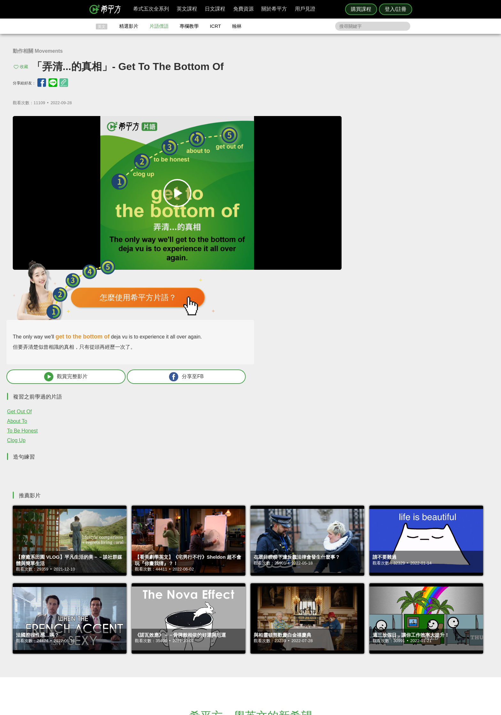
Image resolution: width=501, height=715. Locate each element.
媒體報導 (289, 649)
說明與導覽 (321, 637)
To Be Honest (323, 281)
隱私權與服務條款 (327, 631)
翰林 (237, 26)
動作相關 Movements (38, 51)
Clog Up (317, 290)
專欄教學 (189, 26)
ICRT (215, 26)
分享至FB (436, 226)
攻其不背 (258, 631)
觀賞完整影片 (350, 226)
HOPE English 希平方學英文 (196, 593)
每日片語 (258, 643)
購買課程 (361, 9)
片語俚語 (159, 26)
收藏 (24, 66)
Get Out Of (320, 261)
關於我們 (289, 643)
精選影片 (128, 26)
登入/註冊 (395, 9)
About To (318, 271)
